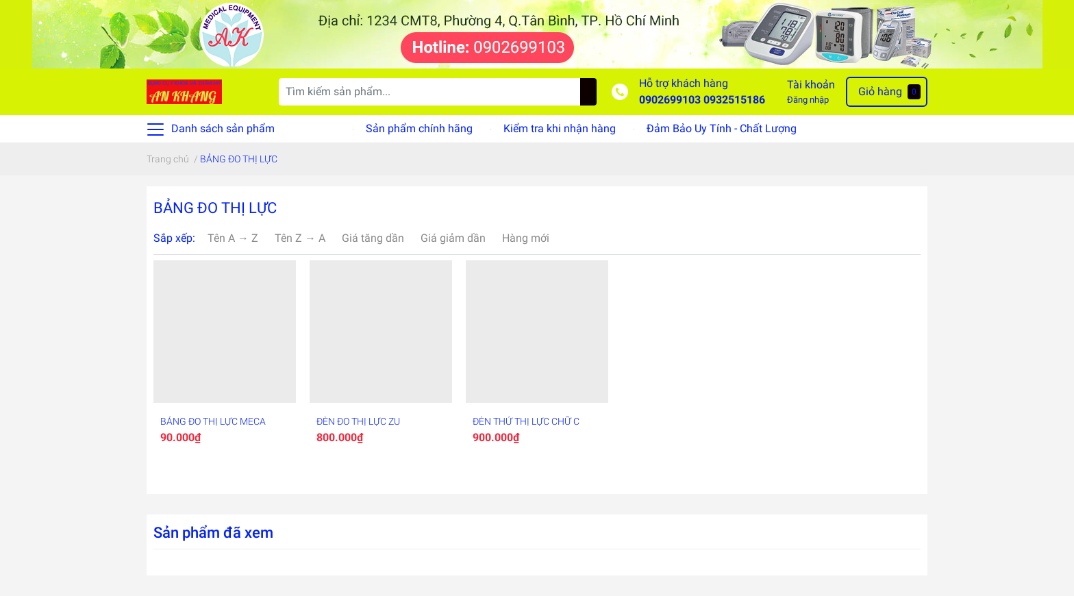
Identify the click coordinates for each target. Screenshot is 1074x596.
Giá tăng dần (373, 238)
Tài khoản (811, 84)
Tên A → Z (233, 238)
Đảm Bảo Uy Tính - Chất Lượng (722, 128)
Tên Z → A (300, 238)
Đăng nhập (808, 100)
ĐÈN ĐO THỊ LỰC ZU (358, 421)
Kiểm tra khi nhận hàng (559, 128)
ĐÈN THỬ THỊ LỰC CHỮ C (526, 421)
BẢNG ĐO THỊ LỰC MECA (213, 421)
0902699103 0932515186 (702, 99)
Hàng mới (525, 238)
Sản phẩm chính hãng (419, 128)
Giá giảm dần (453, 238)
